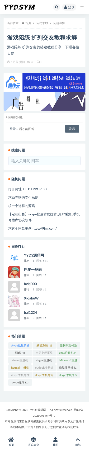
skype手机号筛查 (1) (44, 375)
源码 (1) (20, 353)
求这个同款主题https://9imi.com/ (32, 228)
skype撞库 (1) (20, 382)
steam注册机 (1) (20, 361)
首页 (28, 23)
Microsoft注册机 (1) (68, 361)
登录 (69, 7)
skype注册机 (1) (44, 361)
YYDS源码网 (38, 410)
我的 (56, 442)
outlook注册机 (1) (44, 368)
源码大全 (33, 442)
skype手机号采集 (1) (68, 375)
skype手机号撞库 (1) (20, 375)
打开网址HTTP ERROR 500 (28, 189)
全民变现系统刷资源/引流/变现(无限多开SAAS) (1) (44, 353)
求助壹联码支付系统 (23, 197)
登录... (14, 129)
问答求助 (42, 23)
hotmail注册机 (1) (20, 368)
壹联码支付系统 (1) (68, 346)
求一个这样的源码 (21, 206)
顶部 (78, 442)
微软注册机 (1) (68, 367)
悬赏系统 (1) (44, 345)
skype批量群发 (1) (20, 346)
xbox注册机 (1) (68, 353)
